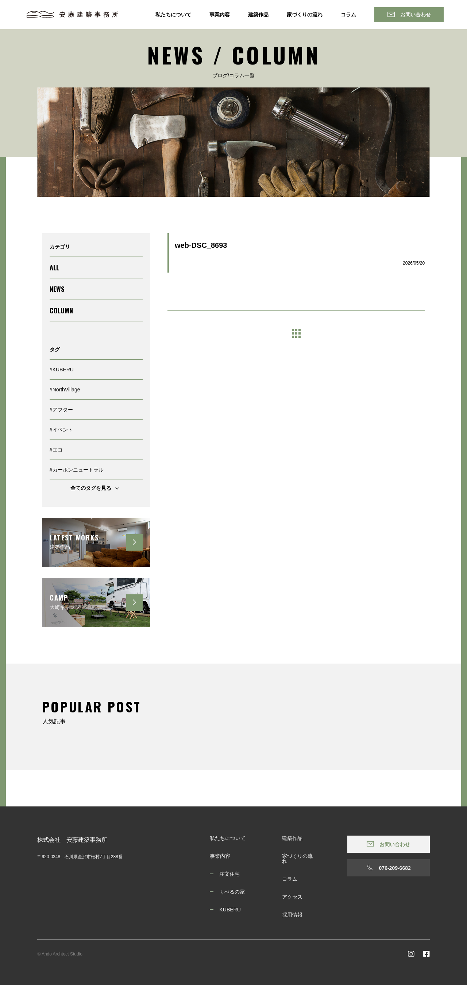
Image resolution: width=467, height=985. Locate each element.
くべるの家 (232, 891)
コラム (348, 14)
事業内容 (219, 14)
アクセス (292, 896)
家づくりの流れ (305, 14)
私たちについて (173, 14)
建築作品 (258, 14)
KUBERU (229, 909)
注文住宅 (229, 873)
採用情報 (292, 914)
